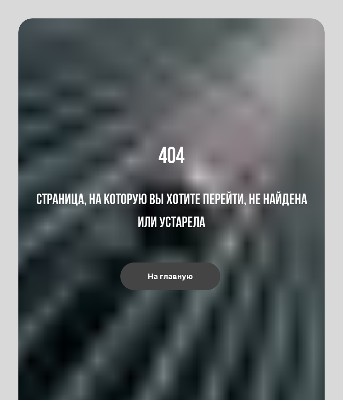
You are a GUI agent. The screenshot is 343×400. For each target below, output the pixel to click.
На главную (170, 276)
